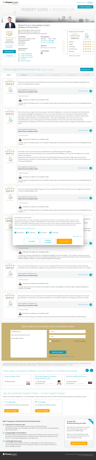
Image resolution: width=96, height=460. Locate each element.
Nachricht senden (57, 352)
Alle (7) (8, 75)
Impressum (27, 230)
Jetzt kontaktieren (85, 7)
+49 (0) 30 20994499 (26, 53)
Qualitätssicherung (78, 454)
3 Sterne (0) (55, 75)
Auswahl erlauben (48, 243)
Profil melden (70, 365)
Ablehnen (32, 243)
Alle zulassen (64, 243)
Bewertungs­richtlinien (70, 454)
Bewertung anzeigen (69, 56)
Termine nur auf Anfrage (47, 42)
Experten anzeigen (11, 411)
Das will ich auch (80, 2)
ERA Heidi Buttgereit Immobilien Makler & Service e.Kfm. (45, 377)
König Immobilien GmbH (12, 376)
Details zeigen (66, 238)
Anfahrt (22, 45)
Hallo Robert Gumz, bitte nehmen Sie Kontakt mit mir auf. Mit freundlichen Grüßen (28, 344)
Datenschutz (85, 454)
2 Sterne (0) (71, 75)
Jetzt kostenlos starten (79, 443)
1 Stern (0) (86, 75)
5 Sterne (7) (24, 75)
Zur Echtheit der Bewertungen (9, 46)
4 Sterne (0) (40, 75)
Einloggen (90, 2)
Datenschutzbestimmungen (37, 230)
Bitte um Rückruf (56, 341)
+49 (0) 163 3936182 (26, 55)
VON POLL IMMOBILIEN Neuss (76, 376)
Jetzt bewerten (9, 52)
